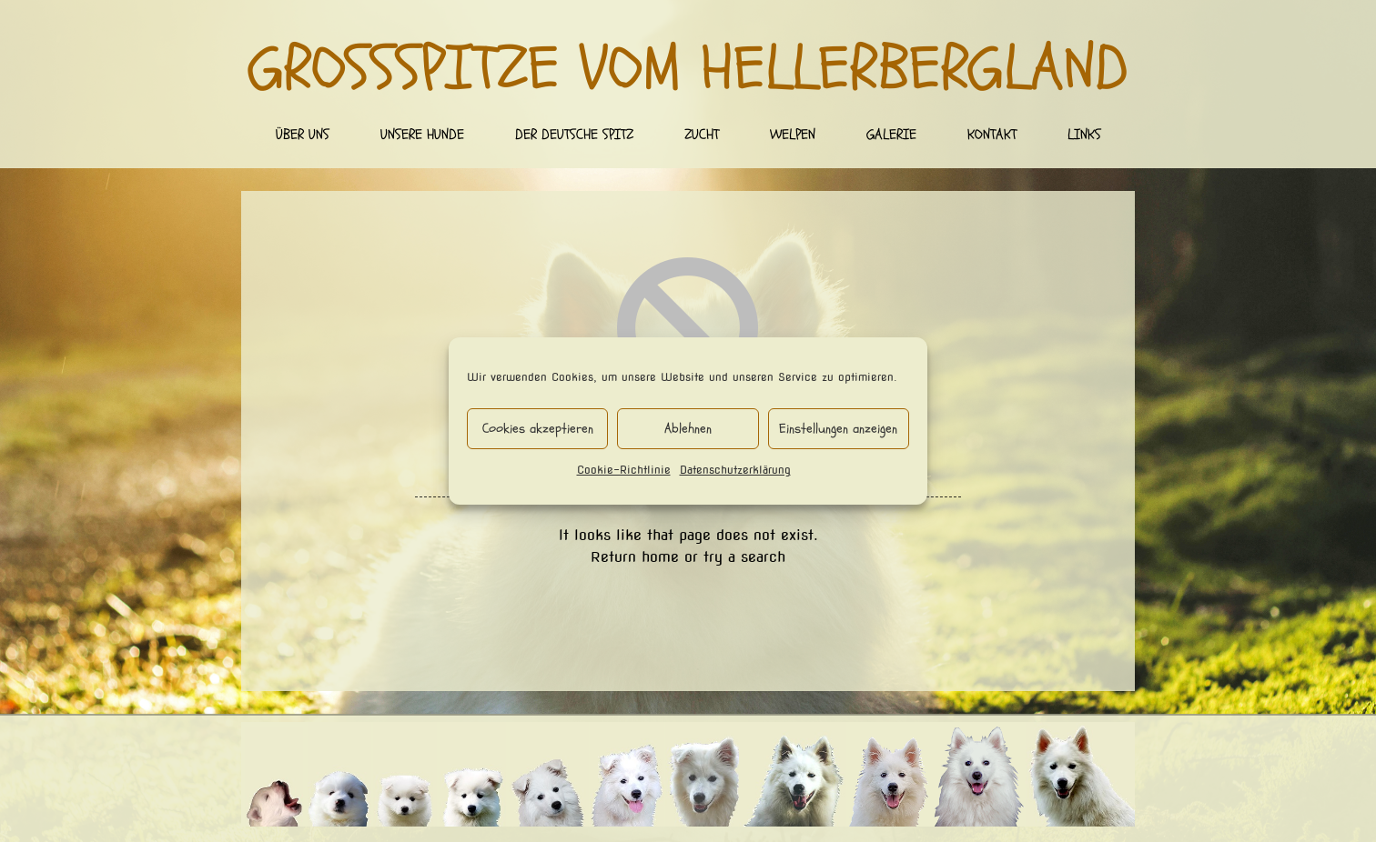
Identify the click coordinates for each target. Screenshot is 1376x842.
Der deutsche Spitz (574, 135)
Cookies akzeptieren (537, 428)
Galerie (891, 135)
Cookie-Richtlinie (624, 469)
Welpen (792, 135)
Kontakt (992, 135)
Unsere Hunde (422, 135)
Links (1084, 135)
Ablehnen (688, 428)
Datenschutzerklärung (735, 469)
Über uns (302, 135)
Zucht (701, 135)
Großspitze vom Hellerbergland (688, 69)
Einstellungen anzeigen (838, 428)
